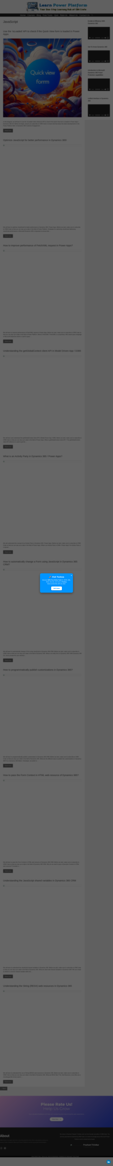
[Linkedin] (108, 1162)
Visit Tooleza (56, 588)
